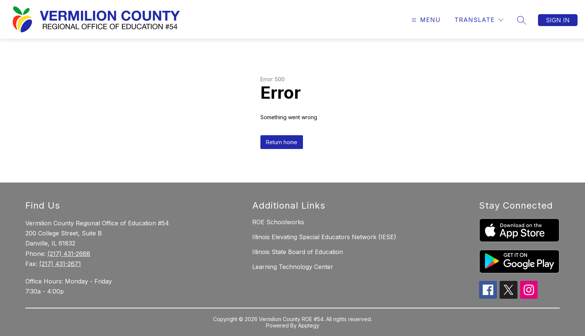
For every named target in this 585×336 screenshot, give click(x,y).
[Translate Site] (479, 20)
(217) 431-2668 (68, 253)
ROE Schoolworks (278, 222)
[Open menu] (425, 20)
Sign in (558, 20)
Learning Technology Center (292, 266)
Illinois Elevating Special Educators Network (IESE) (324, 237)
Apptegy (308, 325)
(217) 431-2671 (60, 263)
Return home (281, 142)
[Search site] (521, 20)
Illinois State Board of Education (297, 252)
